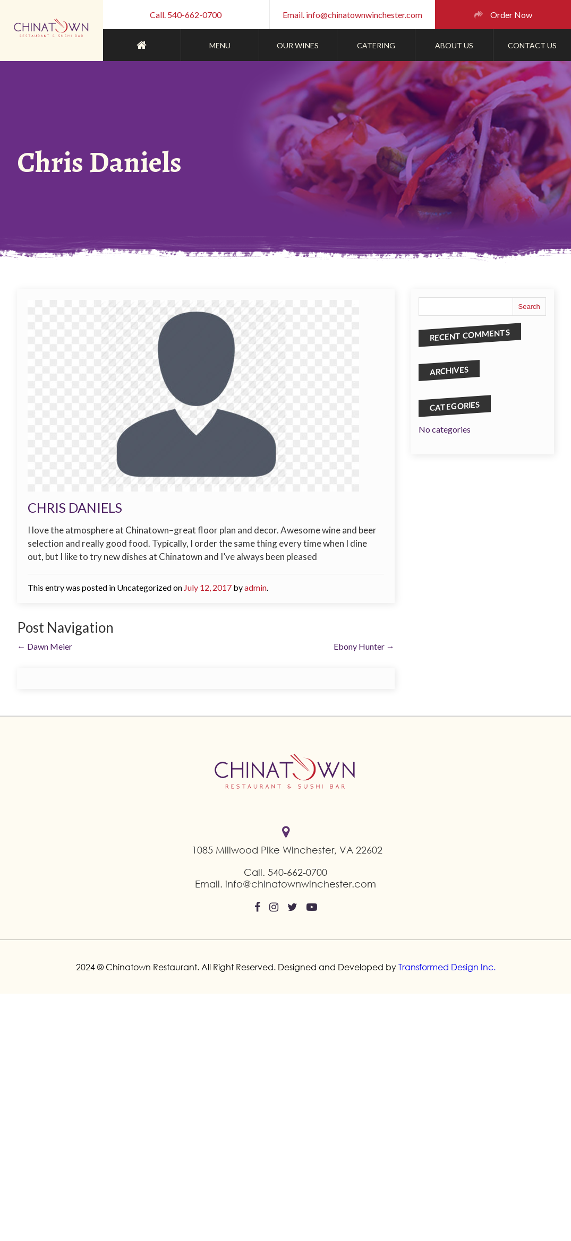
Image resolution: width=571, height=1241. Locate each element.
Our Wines (298, 45)
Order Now (511, 15)
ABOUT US (454, 45)
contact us (532, 45)
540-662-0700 (297, 872)
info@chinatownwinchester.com (300, 884)
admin (255, 587)
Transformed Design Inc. (446, 966)
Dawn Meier (44, 646)
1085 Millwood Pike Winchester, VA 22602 (287, 850)
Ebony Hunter (364, 646)
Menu (220, 45)
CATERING (376, 45)
